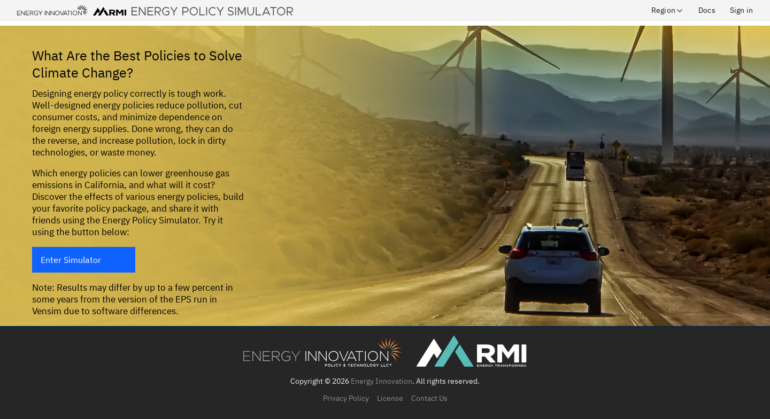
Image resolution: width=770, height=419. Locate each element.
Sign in (741, 10)
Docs (706, 10)
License (390, 398)
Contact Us (429, 398)
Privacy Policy (346, 398)
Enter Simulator (71, 259)
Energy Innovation (381, 381)
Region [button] (667, 10)
